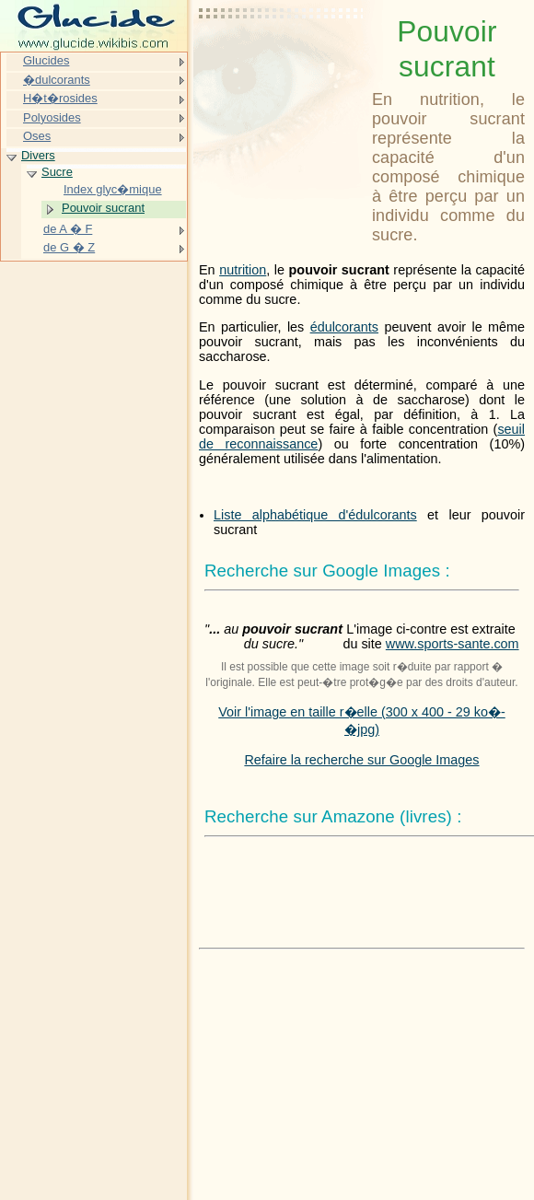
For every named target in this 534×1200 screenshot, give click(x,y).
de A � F (67, 229)
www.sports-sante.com (452, 643)
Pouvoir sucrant (103, 208)
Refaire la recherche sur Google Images (361, 759)
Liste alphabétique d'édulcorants (315, 514)
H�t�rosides (60, 98)
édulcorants (344, 327)
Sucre (57, 172)
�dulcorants (56, 80)
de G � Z (69, 247)
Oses (37, 136)
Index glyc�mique (113, 189)
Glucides (46, 60)
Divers (38, 155)
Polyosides (52, 117)
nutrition (242, 269)
